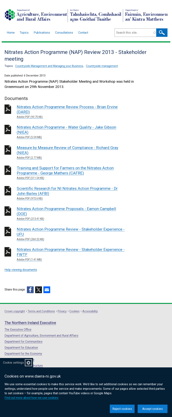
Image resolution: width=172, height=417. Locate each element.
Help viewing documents (21, 270)
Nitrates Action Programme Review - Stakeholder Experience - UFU (71, 234)
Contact (83, 32)
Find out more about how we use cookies (31, 398)
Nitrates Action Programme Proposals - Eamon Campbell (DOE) (71, 214)
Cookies (74, 311)
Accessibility (90, 311)
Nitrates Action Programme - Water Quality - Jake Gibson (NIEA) (71, 132)
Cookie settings (13, 362)
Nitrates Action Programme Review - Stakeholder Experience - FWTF (71, 254)
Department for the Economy (23, 353)
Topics (24, 32)
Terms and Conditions (41, 311)
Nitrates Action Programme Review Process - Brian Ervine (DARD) (71, 112)
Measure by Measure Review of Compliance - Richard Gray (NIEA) (71, 152)
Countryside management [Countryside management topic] (102, 66)
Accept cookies (152, 409)
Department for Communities (23, 341)
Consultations (64, 32)
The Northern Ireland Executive (30, 323)
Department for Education (21, 347)
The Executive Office (18, 329)
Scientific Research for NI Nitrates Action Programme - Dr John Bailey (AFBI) (71, 193)
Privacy (62, 311)
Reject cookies (122, 409)
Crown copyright (15, 311)
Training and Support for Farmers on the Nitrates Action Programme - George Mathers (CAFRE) (71, 173)
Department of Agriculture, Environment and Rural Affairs (41, 335)
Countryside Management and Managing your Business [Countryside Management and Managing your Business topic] (49, 66)
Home (11, 32)
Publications (42, 32)
